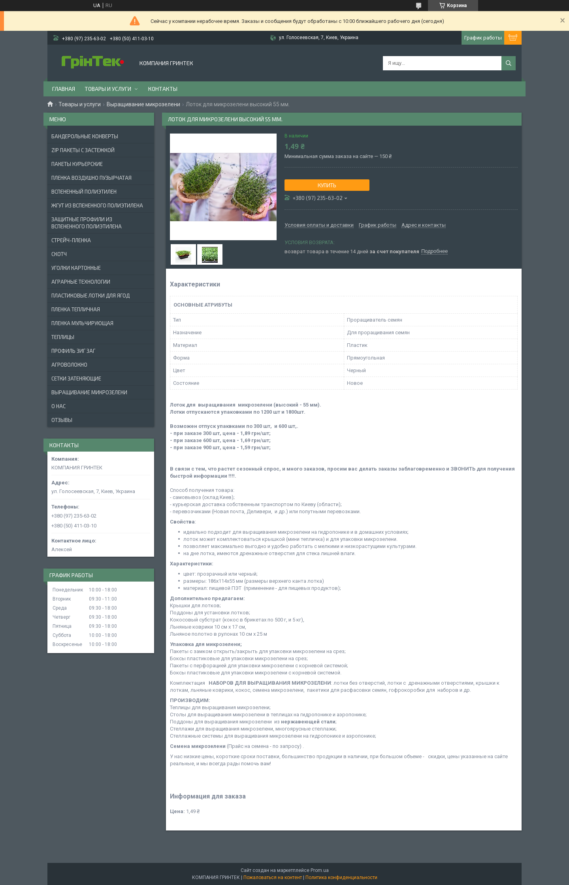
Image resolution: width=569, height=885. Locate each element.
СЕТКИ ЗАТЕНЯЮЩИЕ (76, 378)
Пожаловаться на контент (272, 877)
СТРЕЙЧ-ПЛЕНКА (71, 240)
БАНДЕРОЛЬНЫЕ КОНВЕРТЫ (84, 136)
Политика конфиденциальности (341, 877)
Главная (63, 88)
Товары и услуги (108, 88)
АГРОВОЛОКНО (69, 365)
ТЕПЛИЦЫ (62, 337)
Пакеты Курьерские (77, 164)
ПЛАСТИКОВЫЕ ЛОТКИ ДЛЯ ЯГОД (90, 295)
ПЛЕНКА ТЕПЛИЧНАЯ (75, 309)
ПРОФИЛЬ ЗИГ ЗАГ (73, 351)
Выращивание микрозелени (143, 104)
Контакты (162, 88)
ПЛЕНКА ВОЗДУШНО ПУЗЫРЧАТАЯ (91, 178)
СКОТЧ (59, 254)
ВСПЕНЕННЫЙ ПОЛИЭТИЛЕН (84, 191)
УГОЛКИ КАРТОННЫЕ (76, 268)
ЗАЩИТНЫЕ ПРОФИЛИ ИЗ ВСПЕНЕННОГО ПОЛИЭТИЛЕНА (86, 223)
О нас (58, 406)
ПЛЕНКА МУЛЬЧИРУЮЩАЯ (82, 323)
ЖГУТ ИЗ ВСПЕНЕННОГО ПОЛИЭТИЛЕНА (97, 205)
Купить (327, 185)
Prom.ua (320, 870)
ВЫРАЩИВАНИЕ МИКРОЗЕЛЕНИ (89, 392)
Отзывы (61, 420)
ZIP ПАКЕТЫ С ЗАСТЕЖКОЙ (83, 150)
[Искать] (508, 63)
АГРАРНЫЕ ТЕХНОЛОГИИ (80, 282)
